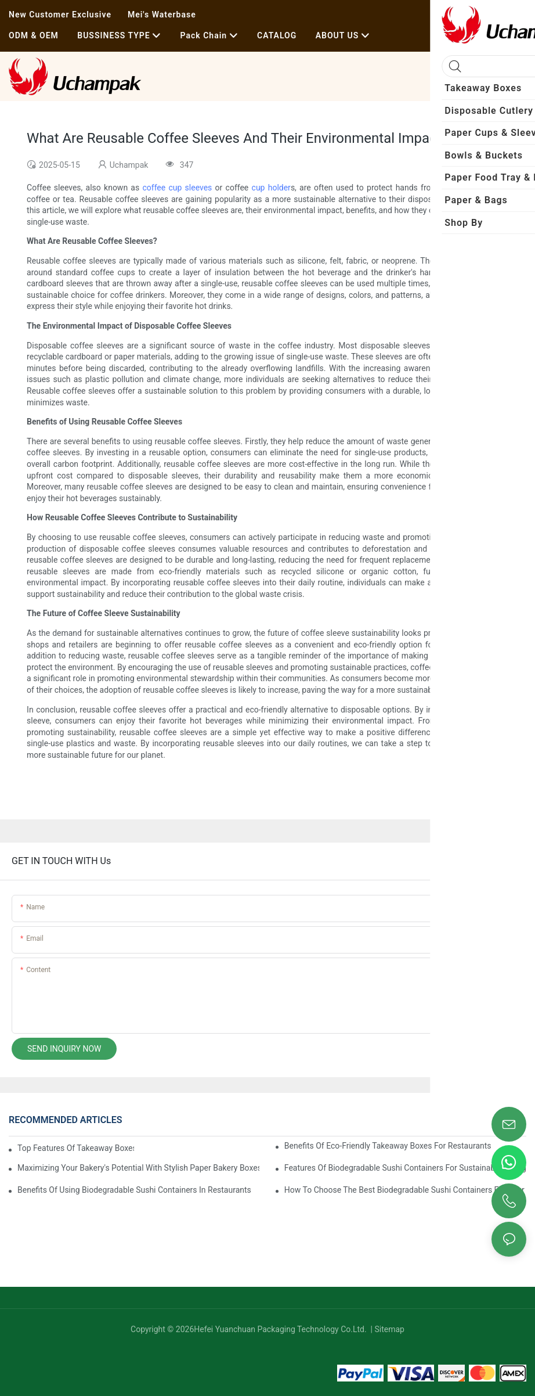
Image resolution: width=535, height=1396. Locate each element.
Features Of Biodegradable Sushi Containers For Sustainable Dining (405, 1167)
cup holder (271, 187)
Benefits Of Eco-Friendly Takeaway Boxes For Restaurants (387, 1145)
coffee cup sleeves (177, 187)
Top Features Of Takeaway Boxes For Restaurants (75, 1148)
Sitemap (388, 1329)
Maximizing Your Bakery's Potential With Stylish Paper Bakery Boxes (138, 1167)
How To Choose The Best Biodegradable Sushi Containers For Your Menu (405, 1189)
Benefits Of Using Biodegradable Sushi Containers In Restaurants (134, 1189)
